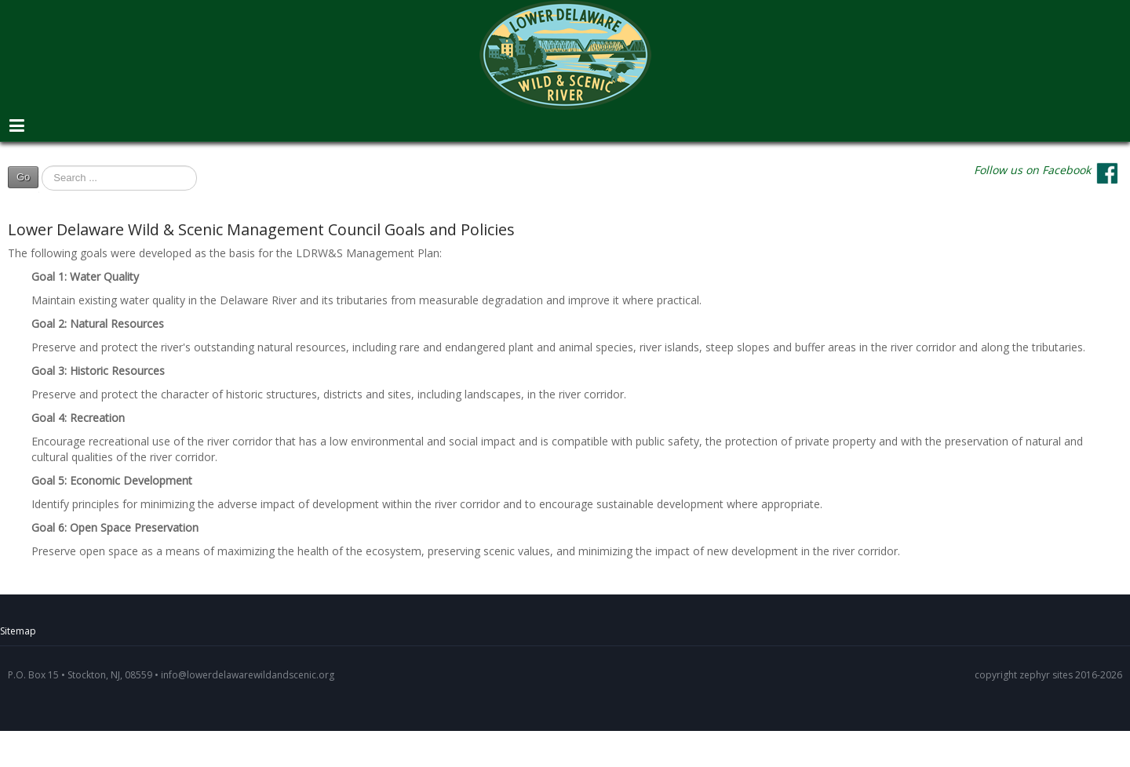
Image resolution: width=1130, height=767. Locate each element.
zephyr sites (1046, 675)
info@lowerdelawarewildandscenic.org (247, 675)
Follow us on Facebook (1032, 169)
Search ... (38, 181)
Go (23, 177)
